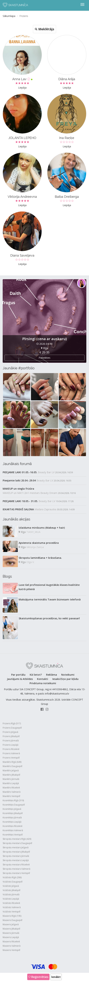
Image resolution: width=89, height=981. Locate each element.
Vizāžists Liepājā (11, 898)
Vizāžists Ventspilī (11, 911)
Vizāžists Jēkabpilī (11, 890)
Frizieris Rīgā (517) (12, 723)
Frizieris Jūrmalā (11, 740)
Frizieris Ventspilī (11, 757)
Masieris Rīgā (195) (12, 915)
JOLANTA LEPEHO (22, 138)
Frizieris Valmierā (11, 753)
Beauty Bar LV (46, 472)
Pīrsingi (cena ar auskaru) (44, 338)
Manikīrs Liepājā (11, 783)
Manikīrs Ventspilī (11, 796)
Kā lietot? (36, 674)
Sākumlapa (9, 16)
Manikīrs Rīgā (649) (12, 761)
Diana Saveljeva (22, 255)
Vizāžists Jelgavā (11, 885)
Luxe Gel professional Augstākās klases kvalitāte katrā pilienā (49, 587)
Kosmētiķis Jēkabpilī (13, 813)
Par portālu (18, 674)
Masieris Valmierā (11, 945)
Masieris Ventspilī (11, 950)
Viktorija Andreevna (22, 196)
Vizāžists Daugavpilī (12, 881)
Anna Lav (22, 79)
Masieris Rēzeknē (11, 941)
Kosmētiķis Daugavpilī (14, 804)
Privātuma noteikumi (43, 683)
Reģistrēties (38, 977)
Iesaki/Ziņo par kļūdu (65, 679)
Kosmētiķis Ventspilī (13, 834)
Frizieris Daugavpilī (12, 727)
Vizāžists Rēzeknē (11, 903)
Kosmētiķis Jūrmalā (12, 817)
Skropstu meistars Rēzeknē (16, 864)
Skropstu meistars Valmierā (16, 868)
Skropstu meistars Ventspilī (16, 873)
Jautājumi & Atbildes (20, 679)
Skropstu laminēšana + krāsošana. (40, 557)
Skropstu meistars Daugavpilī (17, 843)
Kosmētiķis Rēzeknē (12, 826)
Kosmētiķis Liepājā (12, 821)
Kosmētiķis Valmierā (13, 830)
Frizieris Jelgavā (10, 732)
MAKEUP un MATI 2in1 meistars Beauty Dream (30, 493)
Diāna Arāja (66, 79)
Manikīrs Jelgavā (11, 770)
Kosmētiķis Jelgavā (12, 808)
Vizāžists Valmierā (12, 907)
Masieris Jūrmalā (11, 932)
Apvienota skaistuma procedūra (39, 542)
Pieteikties (44, 357)
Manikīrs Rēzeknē (11, 787)
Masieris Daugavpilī (12, 920)
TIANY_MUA (33, 532)
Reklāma (51, 674)
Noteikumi (67, 674)
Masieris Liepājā (11, 937)
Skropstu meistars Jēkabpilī (16, 851)
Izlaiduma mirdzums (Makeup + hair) (42, 527)
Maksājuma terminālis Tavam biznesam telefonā (50, 599)
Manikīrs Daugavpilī (12, 766)
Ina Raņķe (66, 138)
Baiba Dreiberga (67, 196)
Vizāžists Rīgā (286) (12, 877)
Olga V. (30, 562)
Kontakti (42, 679)
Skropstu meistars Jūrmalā (16, 856)
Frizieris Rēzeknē (11, 749)
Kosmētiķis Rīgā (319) (13, 800)
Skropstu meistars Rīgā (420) (17, 838)
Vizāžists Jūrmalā (11, 894)
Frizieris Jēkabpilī (11, 736)
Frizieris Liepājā (10, 744)
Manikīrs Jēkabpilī (11, 774)
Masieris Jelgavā (11, 924)
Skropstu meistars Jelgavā (15, 847)
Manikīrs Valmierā (11, 791)
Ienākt (56, 977)
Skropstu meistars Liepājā (16, 860)
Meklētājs (44, 29)
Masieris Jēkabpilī (11, 928)
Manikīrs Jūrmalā (11, 779)
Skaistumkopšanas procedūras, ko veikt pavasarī (49, 618)
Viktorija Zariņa (35, 547)
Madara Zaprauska (45, 509)
